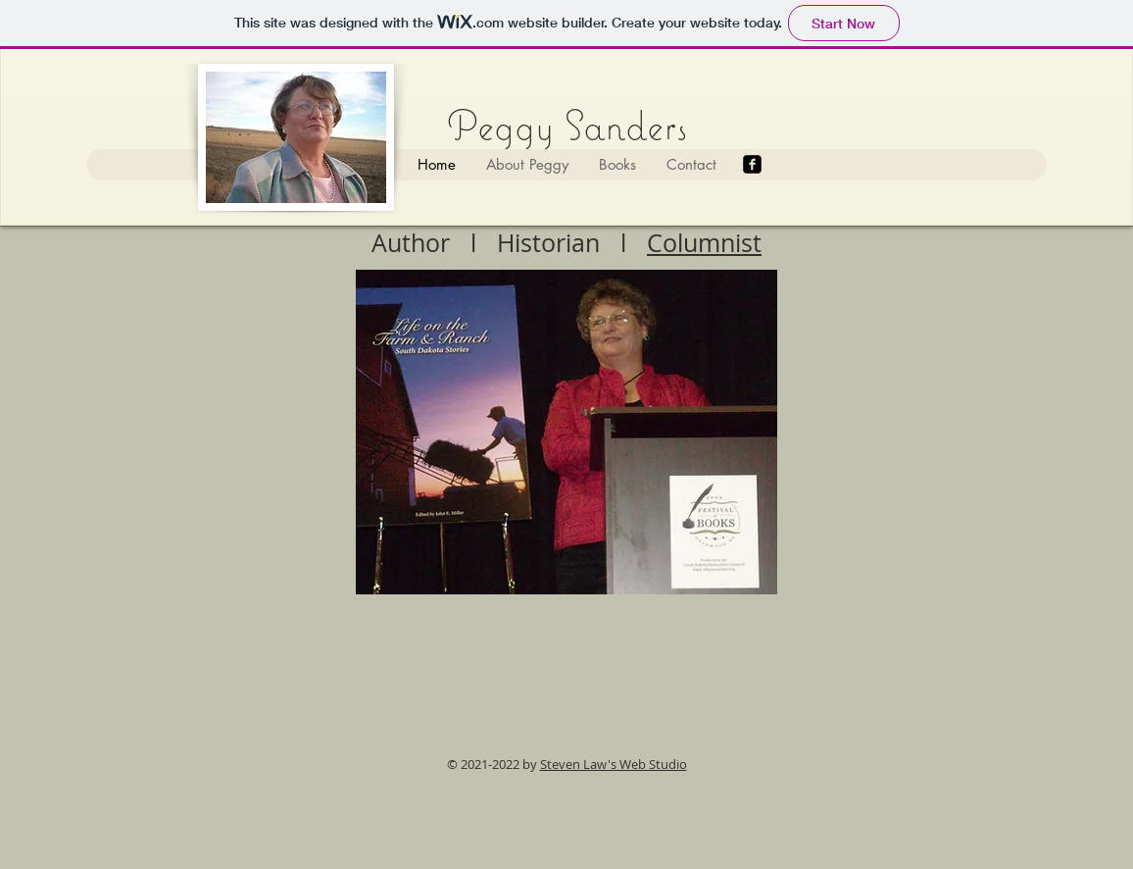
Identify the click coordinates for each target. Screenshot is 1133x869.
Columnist (704, 243)
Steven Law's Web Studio (613, 764)
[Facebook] (752, 164)
